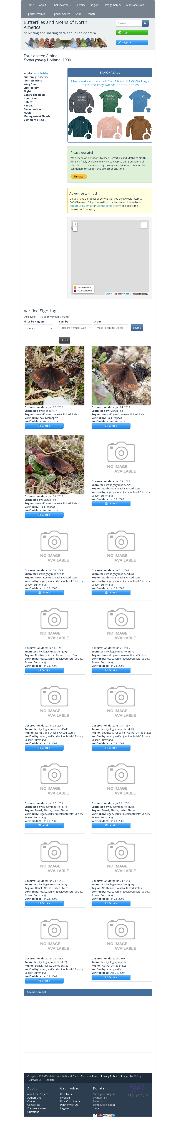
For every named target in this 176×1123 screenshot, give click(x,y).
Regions (95, 5)
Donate (91, 14)
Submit (137, 327)
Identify (80, 5)
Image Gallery (113, 5)
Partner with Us (69, 1104)
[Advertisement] (88, 1023)
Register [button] (125, 42)
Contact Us (35, 1079)
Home (30, 5)
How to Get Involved (67, 1095)
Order (97, 321)
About (44, 5)
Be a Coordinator (70, 1101)
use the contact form (109, 205)
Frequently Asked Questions (37, 1110)
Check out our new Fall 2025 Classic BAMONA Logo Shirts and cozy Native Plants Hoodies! (110, 83)
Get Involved (62, 5)
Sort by (63, 321)
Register (65, 1108)
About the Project (37, 1094)
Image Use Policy (131, 1076)
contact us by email (80, 205)
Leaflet (109, 294)
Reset (64, 340)
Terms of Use (89, 1076)
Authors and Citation (34, 1099)
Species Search (61, 14)
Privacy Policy (109, 1076)
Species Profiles (37, 14)
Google (127, 294)
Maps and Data (136, 5)
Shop (78, 14)
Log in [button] (123, 32)
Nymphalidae (41, 73)
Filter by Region (34, 321)
